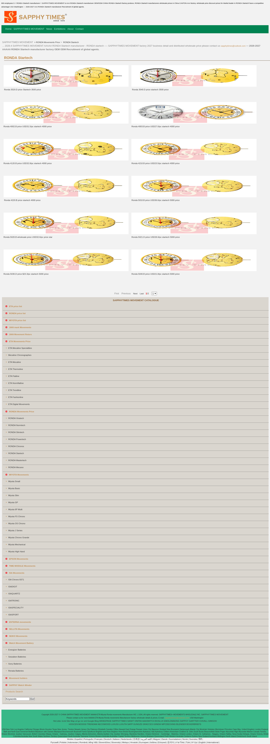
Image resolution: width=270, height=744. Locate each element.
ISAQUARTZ (14, 594)
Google (90, 721)
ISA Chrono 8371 (16, 580)
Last (141, 293)
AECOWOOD (104, 724)
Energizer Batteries (17, 650)
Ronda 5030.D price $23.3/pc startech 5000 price (26, 274)
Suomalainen (175, 739)
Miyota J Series (15, 530)
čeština (153, 742)
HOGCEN (73, 724)
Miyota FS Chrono (16, 516)
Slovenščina (104, 742)
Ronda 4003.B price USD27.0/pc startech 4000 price (155, 126)
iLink (64, 721)
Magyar (156, 739)
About (70, 29)
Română (83, 742)
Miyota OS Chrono (16, 523)
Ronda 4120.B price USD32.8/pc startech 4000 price (28, 163)
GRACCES (148, 724)
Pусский (54, 742)
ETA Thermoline (15, 369)
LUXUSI (114, 724)
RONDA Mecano (16, 467)
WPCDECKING (168, 724)
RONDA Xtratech (16, 418)
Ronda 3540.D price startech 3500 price (149, 90)
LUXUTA (123, 724)
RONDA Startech (71, 42)
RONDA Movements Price (48, 42)
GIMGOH (212, 721)
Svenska (193, 739)
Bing (97, 721)
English (202, 742)
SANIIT (130, 721)
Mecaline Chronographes (19, 355)
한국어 (171, 742)
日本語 (136, 739)
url (76, 721)
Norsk (185, 739)
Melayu (125, 742)
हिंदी (200, 739)
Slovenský (116, 742)
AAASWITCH (148, 721)
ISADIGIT (12, 587)
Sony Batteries (15, 664)
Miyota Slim (13, 495)
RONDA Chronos (16, 446)
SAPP (130, 724)
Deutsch (107, 739)
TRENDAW (92, 724)
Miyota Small (14, 481)
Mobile (70, 739)
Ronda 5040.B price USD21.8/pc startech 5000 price (155, 274)
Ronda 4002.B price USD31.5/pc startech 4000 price (28, 126)
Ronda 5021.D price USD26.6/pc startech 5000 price (155, 237)
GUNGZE (137, 724)
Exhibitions (59, 29)
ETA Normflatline (16, 383)
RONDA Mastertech (17, 460)
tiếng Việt (93, 742)
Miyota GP (13, 502)
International (212, 742)
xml (85, 721)
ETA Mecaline (14, 362)
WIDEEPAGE (105, 721)
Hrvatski (134, 742)
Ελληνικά (162, 742)
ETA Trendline (14, 390)
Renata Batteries (16, 671)
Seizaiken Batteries (17, 657)
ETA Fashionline (15, 397)
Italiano (116, 739)
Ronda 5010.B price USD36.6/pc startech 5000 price (155, 200)
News (49, 29)
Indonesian (73, 742)
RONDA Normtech (16, 425)
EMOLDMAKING (171, 721)
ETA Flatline (13, 376)
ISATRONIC (13, 601)
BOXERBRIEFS (193, 724)
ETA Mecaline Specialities (20, 348)
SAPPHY (184, 721)
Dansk (165, 739)
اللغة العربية (146, 739)
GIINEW (157, 724)
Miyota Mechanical (16, 544)
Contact (79, 29)
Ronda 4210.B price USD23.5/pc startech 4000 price (155, 163)
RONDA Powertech (17, 439)
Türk (188, 742)
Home (8, 29)
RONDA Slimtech (16, 432)
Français (98, 739)
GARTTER (194, 721)
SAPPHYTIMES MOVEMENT (28, 29)
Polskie (63, 742)
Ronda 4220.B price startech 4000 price (22, 200)
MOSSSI (82, 724)
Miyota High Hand (16, 551)
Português (88, 739)
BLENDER (181, 724)
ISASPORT (13, 615)
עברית (194, 742)
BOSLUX (159, 721)
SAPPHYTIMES (119, 721)
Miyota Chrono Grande (18, 537)
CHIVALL (203, 721)
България (143, 742)
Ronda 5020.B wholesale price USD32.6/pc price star (28, 237)
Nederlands (126, 739)
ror (82, 721)
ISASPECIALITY (16, 608)
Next (135, 293)
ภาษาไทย (179, 742)
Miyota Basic (14, 488)
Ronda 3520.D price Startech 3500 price (22, 90)
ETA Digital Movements (19, 404)
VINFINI (138, 721)
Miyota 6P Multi (15, 509)
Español (78, 739)
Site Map (71, 721)
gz (79, 721)
